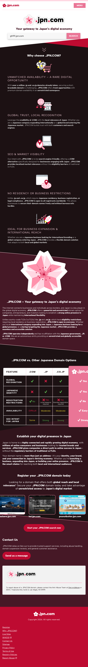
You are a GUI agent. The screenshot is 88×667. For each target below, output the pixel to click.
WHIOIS (5, 637)
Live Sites (6, 634)
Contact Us (7, 641)
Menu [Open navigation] (80, 5)
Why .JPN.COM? (9, 631)
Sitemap (6, 644)
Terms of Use (8, 651)
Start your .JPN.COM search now (44, 528)
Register (6, 627)
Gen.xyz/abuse (74, 588)
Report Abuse (8, 658)
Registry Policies (9, 654)
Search (73, 36)
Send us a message (16, 555)
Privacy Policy (8, 648)
